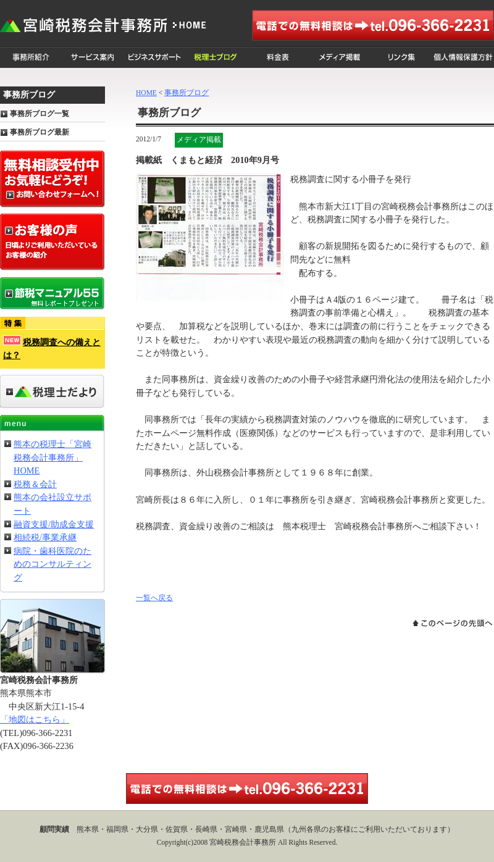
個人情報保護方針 (463, 58)
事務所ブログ (186, 92)
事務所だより (52, 392)
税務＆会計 (35, 484)
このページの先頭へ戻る (452, 623)
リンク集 (401, 58)
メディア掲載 (340, 58)
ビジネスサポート (154, 58)
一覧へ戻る (154, 597)
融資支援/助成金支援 (54, 524)
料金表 (278, 58)
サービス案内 (93, 58)
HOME (146, 92)
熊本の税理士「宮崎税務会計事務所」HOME (52, 457)
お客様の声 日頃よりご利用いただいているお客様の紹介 (52, 242)
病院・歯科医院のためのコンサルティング (52, 564)
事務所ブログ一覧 (39, 113)
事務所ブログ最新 (39, 132)
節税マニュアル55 (52, 294)
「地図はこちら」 (34, 719)
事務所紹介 (31, 58)
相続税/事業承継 (45, 537)
